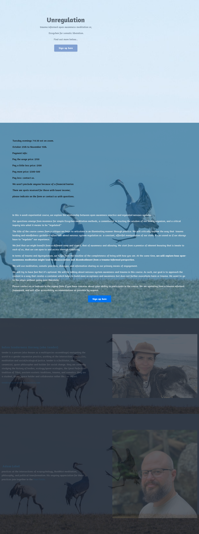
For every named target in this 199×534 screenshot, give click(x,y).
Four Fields (37, 479)
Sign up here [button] (67, 47)
